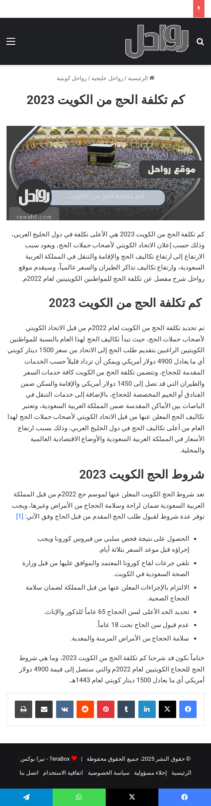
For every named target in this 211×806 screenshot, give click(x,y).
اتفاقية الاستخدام (63, 772)
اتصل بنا (29, 772)
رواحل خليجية (107, 78)
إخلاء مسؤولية (150, 772)
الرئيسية (141, 78)
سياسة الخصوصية (109, 772)
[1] (19, 516)
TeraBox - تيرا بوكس (45, 758)
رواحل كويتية (72, 78)
